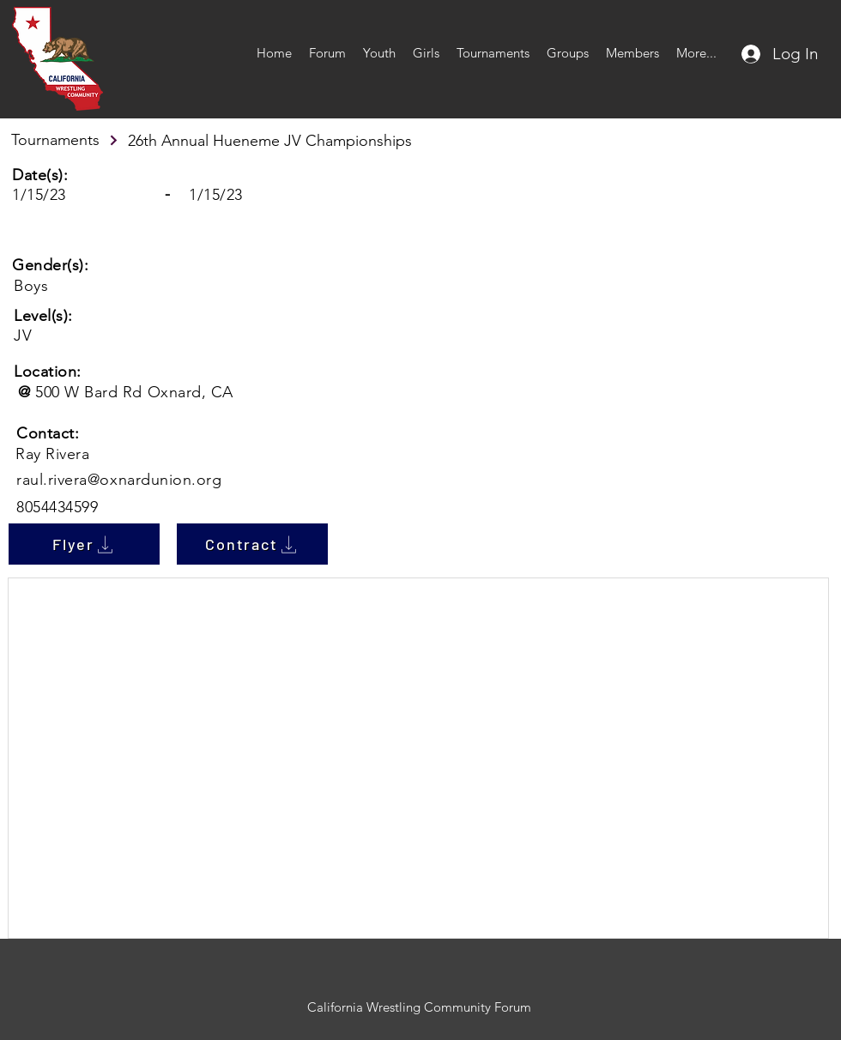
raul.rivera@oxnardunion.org (119, 479)
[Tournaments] (65, 140)
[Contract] (252, 544)
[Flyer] (84, 544)
